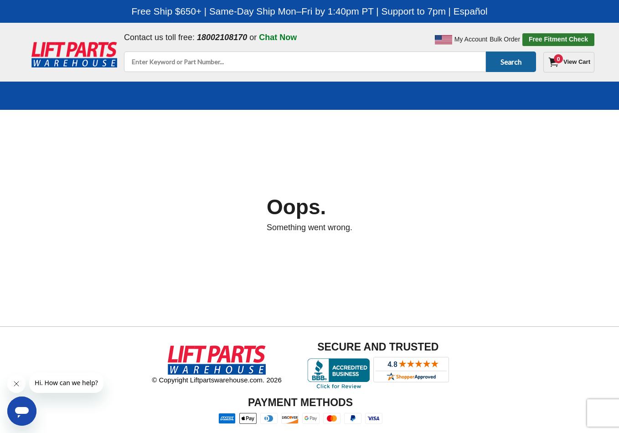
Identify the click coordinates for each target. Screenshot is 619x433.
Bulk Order (505, 39)
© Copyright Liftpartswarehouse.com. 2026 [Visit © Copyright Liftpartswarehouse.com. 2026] (217, 380)
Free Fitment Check (558, 39)
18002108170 (222, 37)
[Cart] (568, 62)
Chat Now (278, 37)
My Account (470, 39)
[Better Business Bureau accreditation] (338, 373)
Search (509, 62)
